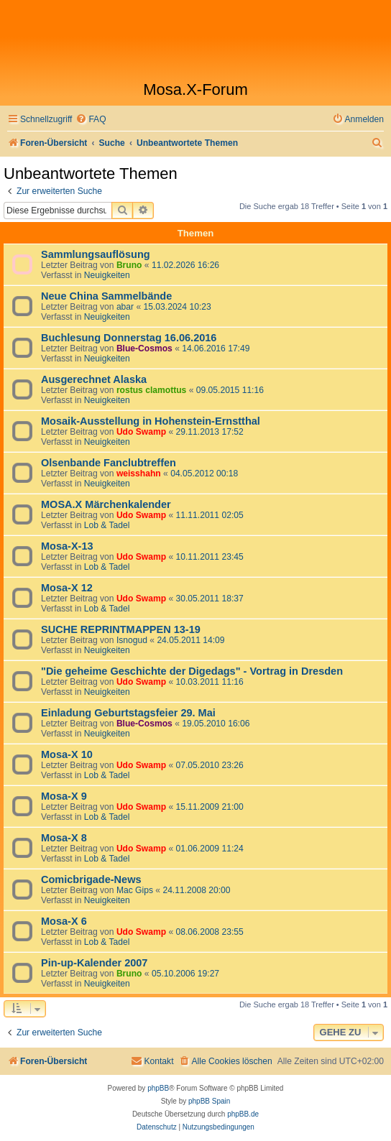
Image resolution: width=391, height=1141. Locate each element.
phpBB (158, 1088)
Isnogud (131, 640)
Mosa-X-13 (67, 546)
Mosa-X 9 (64, 796)
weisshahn (138, 473)
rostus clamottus (151, 390)
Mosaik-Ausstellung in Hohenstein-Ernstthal (150, 421)
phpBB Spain (209, 1101)
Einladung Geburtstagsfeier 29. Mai (128, 713)
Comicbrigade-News (91, 879)
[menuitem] (90, 119)
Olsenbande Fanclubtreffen (108, 462)
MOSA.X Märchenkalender (106, 504)
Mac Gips (134, 890)
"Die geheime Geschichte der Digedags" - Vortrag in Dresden (192, 671)
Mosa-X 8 (64, 838)
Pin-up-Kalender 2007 (94, 963)
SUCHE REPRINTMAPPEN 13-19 (121, 629)
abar (125, 307)
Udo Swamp (141, 432)
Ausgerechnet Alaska (94, 379)
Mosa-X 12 (67, 587)
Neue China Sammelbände (106, 296)
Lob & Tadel (107, 525)
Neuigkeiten (107, 275)
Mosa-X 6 (64, 921)
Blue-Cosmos (144, 348)
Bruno (129, 265)
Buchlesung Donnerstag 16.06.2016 (128, 337)
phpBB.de (243, 1114)
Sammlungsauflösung (95, 254)
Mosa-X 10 (67, 754)
